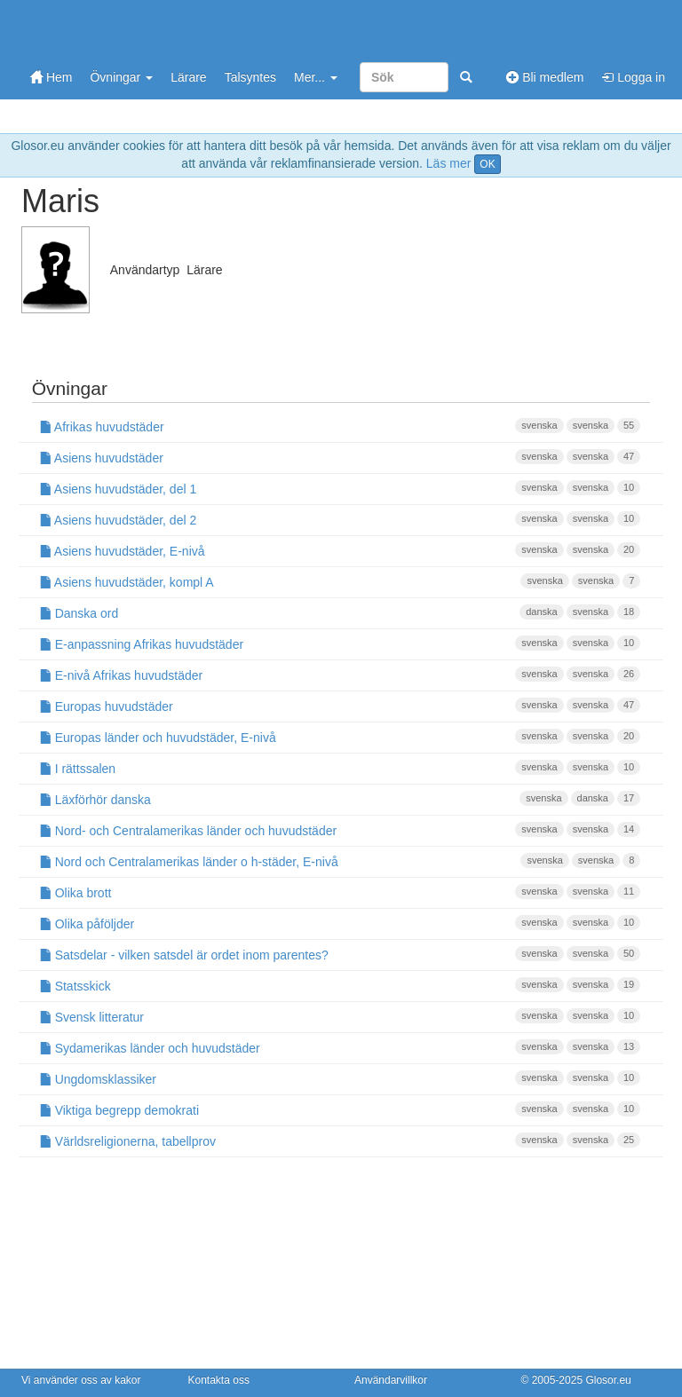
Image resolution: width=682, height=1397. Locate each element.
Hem (51, 77)
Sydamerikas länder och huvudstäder (340, 1047)
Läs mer (449, 163)
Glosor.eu (607, 1380)
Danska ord (340, 612)
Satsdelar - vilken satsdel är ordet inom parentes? (340, 954)
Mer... (315, 77)
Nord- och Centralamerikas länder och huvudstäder (340, 830)
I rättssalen (340, 768)
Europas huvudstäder (340, 706)
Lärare (188, 77)
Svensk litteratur (340, 1016)
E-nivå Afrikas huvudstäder (340, 675)
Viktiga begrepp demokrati (340, 1109)
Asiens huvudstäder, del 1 (340, 488)
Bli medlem (544, 77)
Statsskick (340, 985)
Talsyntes (250, 77)
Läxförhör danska (340, 799)
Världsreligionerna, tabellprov (340, 1140)
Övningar (121, 77)
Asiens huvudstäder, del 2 (340, 519)
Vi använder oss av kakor (81, 1380)
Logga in (633, 77)
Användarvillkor (390, 1380)
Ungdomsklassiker (340, 1078)
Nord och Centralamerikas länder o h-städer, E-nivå (340, 861)
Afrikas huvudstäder (340, 426)
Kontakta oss (219, 1380)
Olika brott (340, 892)
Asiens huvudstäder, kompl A (340, 581)
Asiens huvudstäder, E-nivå (340, 550)
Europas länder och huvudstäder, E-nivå (340, 737)
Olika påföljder (340, 923)
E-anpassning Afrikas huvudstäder (340, 643)
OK (487, 164)
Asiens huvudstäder (340, 457)
